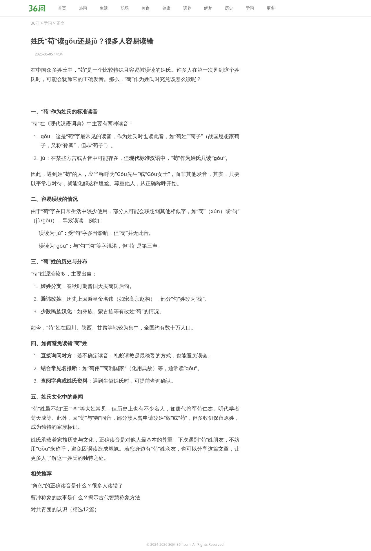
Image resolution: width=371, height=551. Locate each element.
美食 (145, 8)
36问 (35, 23)
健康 (166, 8)
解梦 (208, 8)
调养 (187, 8)
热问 (83, 8)
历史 (229, 8)
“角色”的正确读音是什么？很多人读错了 (77, 485)
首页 (62, 8)
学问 (250, 8)
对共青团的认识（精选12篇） (65, 509)
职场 (125, 8)
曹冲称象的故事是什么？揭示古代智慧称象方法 (85, 497)
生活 (104, 8)
